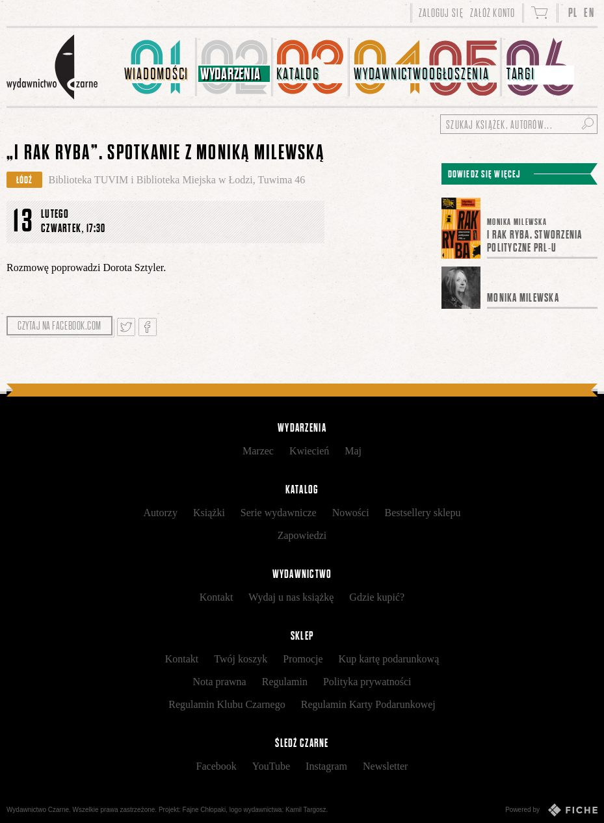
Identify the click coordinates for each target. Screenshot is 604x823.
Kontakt (216, 597)
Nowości (350, 512)
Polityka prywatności (367, 681)
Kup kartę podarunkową (389, 658)
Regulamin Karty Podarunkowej (368, 704)
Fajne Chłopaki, (205, 809)
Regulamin (285, 681)
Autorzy (160, 512)
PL (573, 13)
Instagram (326, 766)
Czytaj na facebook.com (59, 325)
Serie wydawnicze (279, 512)
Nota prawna (219, 681)
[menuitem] (158, 67)
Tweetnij (126, 327)
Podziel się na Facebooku (147, 327)
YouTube (271, 766)
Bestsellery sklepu (423, 512)
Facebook (216, 766)
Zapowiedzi (302, 535)
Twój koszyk (240, 658)
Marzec (258, 450)
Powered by (551, 809)
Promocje (302, 658)
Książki (209, 512)
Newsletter (385, 766)
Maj (353, 450)
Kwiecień (309, 450)
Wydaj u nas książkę (291, 597)
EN (589, 13)
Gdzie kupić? (376, 597)
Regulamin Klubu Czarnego (226, 704)
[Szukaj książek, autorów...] (518, 124)
